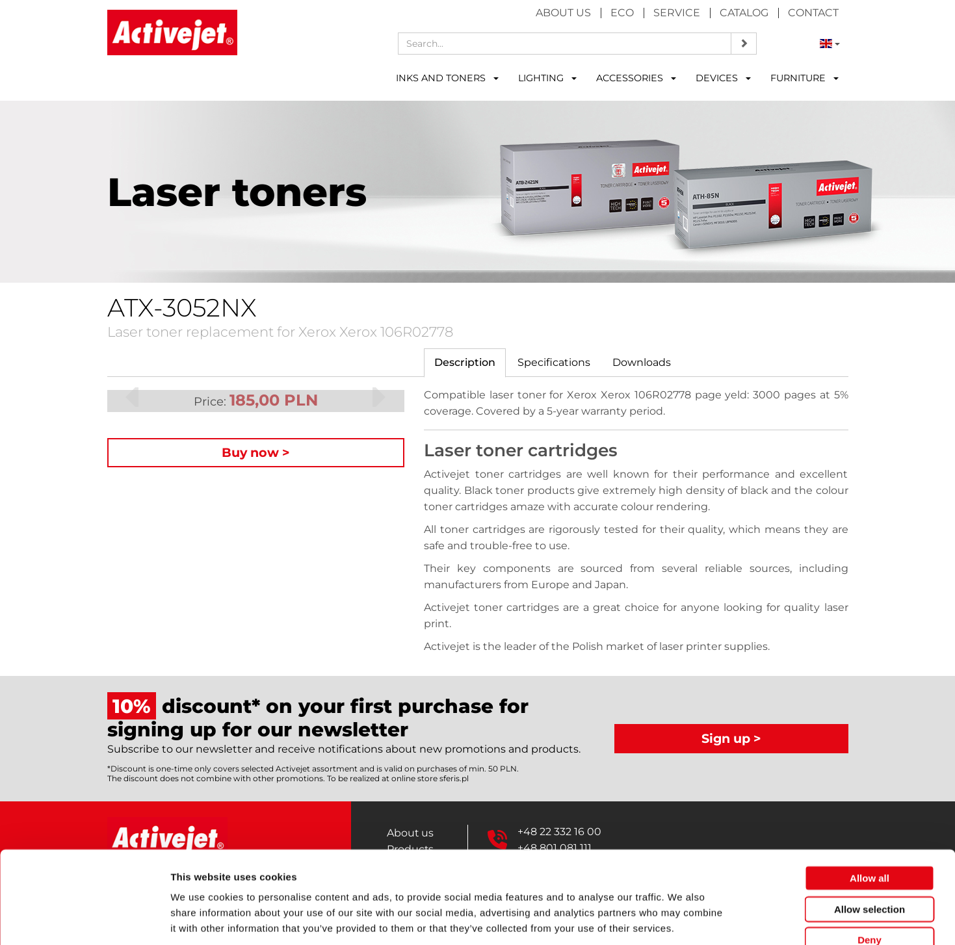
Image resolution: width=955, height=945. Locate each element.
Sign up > (731, 738)
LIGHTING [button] (547, 78)
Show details (682, 919)
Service (676, 12)
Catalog (744, 12)
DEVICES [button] (723, 78)
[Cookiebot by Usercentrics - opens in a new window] (84, 919)
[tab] (465, 363)
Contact (813, 12)
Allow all (869, 803)
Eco (622, 12)
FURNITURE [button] (804, 78)
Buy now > (256, 452)
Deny (869, 865)
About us (563, 12)
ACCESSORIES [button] (636, 78)
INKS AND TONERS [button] (447, 78)
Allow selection (869, 834)
